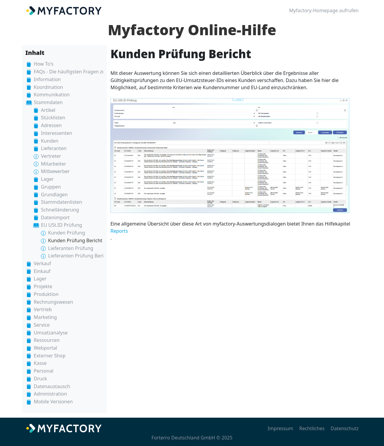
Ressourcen (47, 340)
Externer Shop (50, 355)
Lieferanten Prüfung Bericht (79, 255)
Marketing (45, 317)
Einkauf (42, 271)
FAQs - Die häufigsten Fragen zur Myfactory (82, 71)
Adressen (51, 125)
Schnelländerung (60, 209)
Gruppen (51, 186)
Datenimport (55, 217)
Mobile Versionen (53, 401)
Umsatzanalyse (50, 332)
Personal (43, 371)
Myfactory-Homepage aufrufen (324, 10)
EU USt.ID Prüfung (61, 225)
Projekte (43, 286)
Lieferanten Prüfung (70, 248)
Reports (119, 231)
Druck (40, 378)
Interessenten (56, 133)
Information (47, 79)
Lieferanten (54, 148)
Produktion (46, 294)
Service (42, 325)
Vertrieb (43, 309)
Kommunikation (52, 94)
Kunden (49, 141)
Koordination (48, 87)
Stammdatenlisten (61, 202)
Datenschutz (345, 428)
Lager (47, 179)
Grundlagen (54, 194)
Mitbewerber (55, 171)
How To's (43, 64)
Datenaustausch (52, 386)
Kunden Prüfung (66, 232)
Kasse (40, 363)
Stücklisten (53, 117)
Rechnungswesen (53, 302)
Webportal (45, 348)
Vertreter (51, 156)
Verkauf (42, 263)
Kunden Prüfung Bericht (75, 240)
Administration (50, 394)
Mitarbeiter (53, 164)
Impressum (280, 428)
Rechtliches (312, 428)
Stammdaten (48, 102)
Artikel (48, 110)
